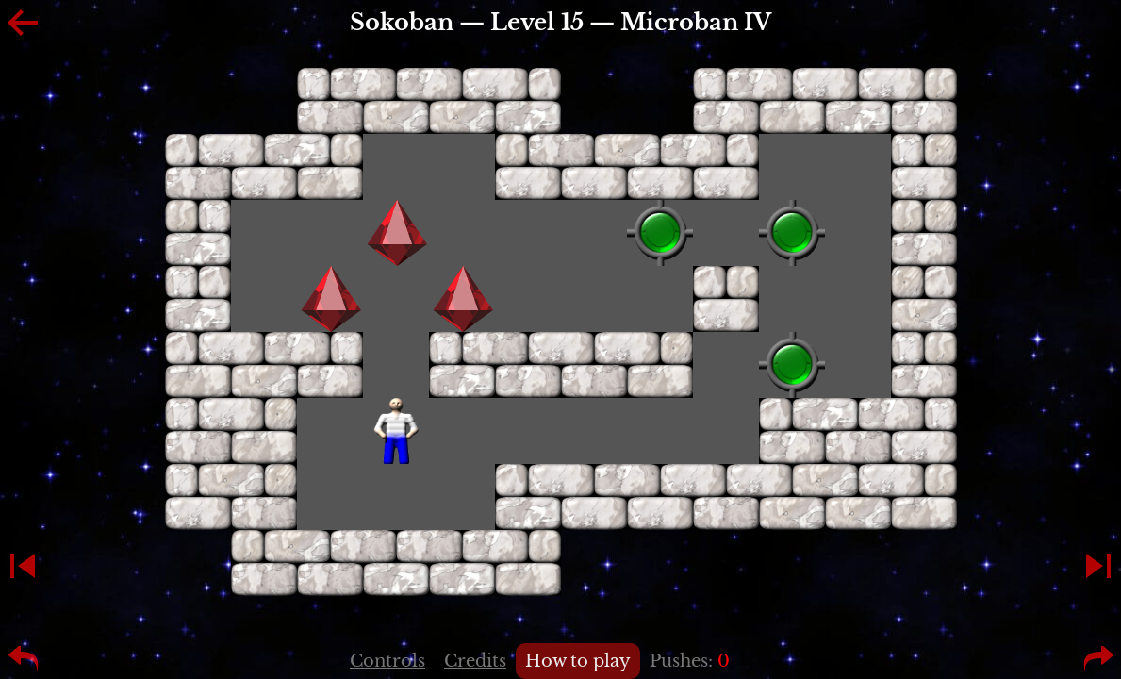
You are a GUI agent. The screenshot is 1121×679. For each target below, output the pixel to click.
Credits (475, 661)
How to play (578, 661)
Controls (387, 661)
